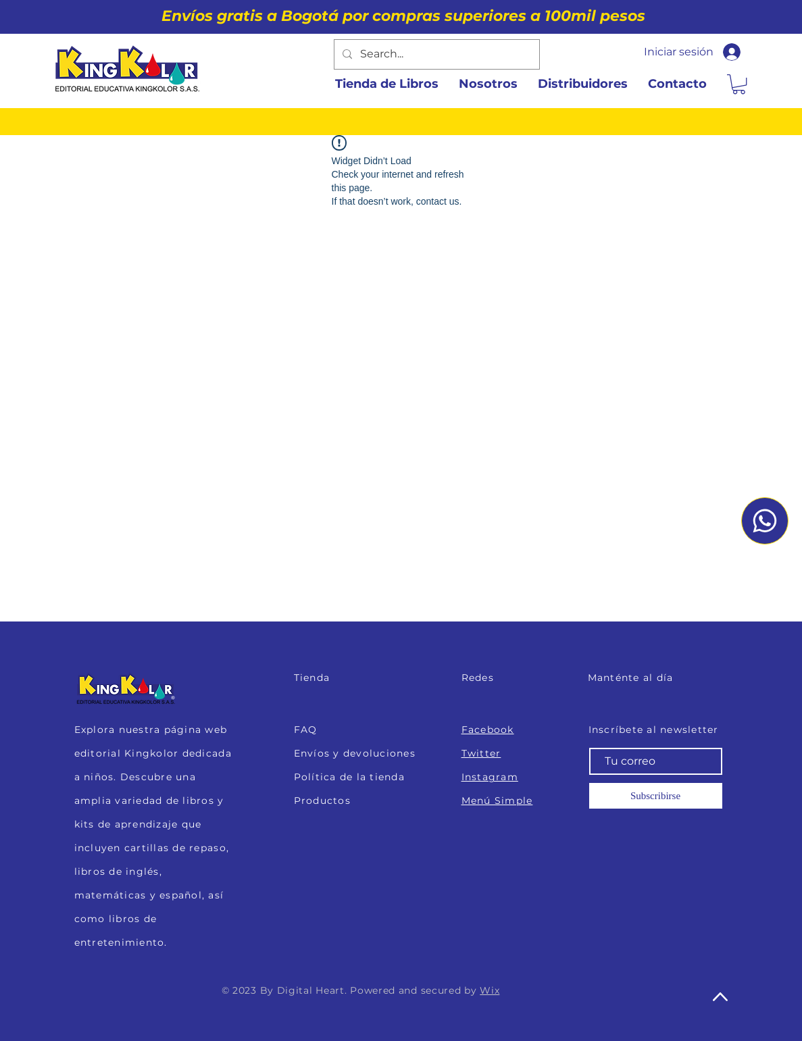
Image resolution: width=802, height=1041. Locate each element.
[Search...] (435, 54)
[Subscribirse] (655, 796)
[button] (739, 84)
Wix (489, 990)
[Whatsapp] (764, 520)
